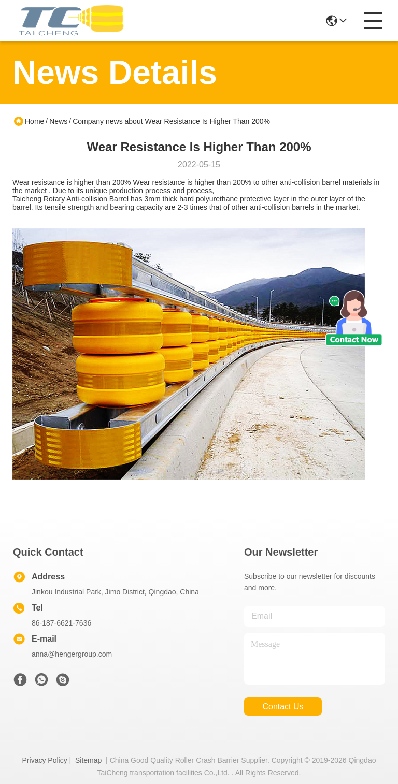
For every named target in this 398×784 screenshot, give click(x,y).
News (58, 121)
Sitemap (88, 760)
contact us (282, 706)
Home (34, 121)
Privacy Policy (44, 760)
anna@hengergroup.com (72, 654)
